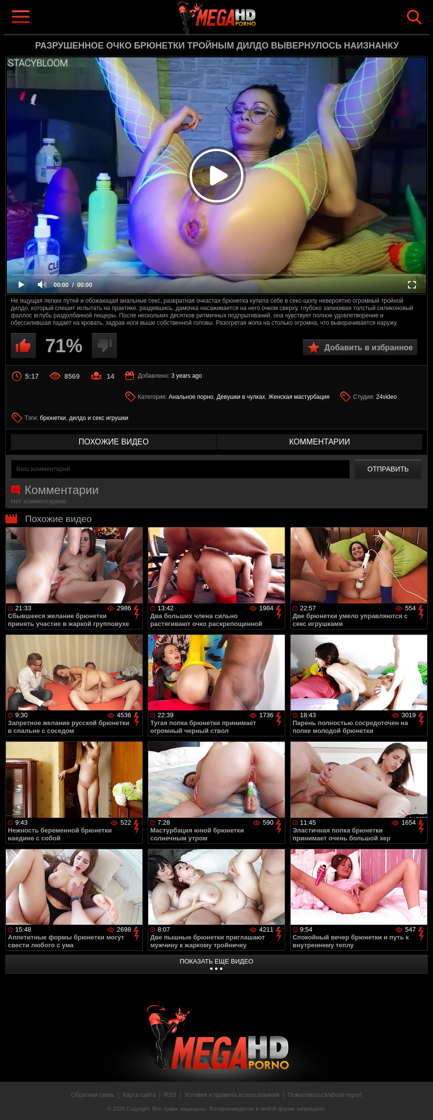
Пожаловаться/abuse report (325, 1095)
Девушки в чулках (240, 396)
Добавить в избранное (369, 347)
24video (386, 396)
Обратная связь (92, 1095)
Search (414, 17)
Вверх (418, 1102)
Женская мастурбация (299, 396)
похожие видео (114, 442)
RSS (170, 1095)
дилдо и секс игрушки (98, 418)
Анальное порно (191, 396)
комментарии (319, 442)
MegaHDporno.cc (232, 16)
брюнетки (53, 418)
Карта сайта (139, 1095)
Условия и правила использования (232, 1095)
